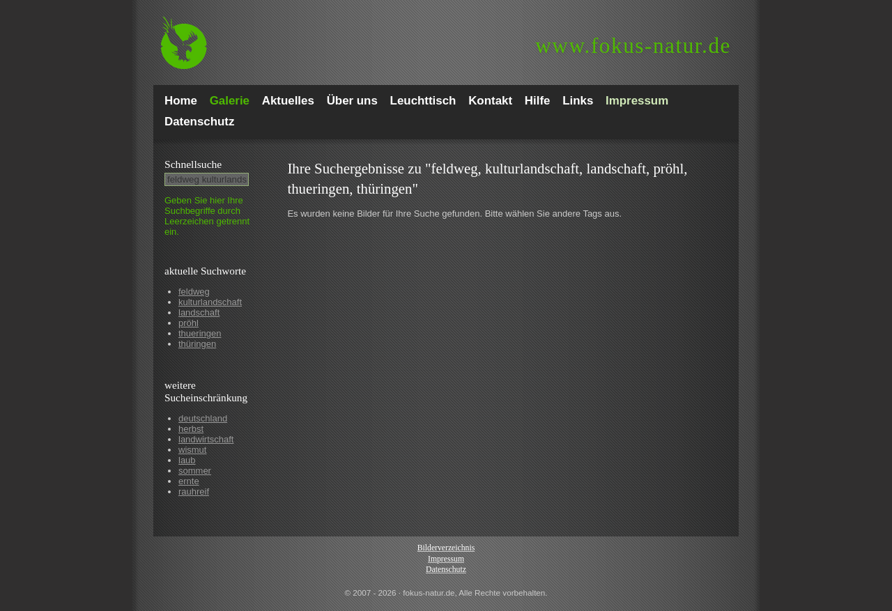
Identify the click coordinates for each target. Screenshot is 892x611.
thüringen (197, 344)
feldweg (194, 291)
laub (187, 460)
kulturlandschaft (210, 302)
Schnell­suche (193, 164)
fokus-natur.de (633, 45)
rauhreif (193, 491)
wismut (192, 449)
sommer (194, 470)
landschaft (199, 312)
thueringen (199, 333)
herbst (190, 429)
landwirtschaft (205, 439)
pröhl (188, 323)
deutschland (202, 418)
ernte (188, 481)
